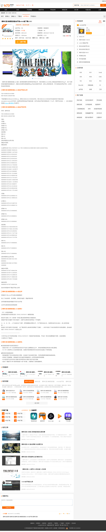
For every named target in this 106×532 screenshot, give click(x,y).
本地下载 (7, 413)
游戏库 (9, 13)
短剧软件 (97, 104)
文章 (99, 9)
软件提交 (68, 524)
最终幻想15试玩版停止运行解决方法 (32, 456)
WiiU (90, 81)
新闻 (7, 16)
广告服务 (62, 524)
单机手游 (41, 9)
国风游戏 (79, 113)
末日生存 (99, 113)
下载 (20, 16)
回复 (69, 514)
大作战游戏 (88, 104)
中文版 (21, 37)
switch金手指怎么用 (27, 481)
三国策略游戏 (81, 108)
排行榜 (76, 9)
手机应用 (52, 9)
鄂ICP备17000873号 (64, 526)
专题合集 (88, 9)
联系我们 (38, 524)
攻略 (13, 16)
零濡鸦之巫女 (81, 56)
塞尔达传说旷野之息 (83, 46)
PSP (81, 72)
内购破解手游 (89, 113)
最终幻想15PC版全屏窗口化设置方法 (32, 444)
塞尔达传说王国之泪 (83, 49)
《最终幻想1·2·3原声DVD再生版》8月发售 (34, 469)
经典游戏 (90, 85)
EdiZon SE (80, 37)
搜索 (103, 5)
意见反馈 (74, 524)
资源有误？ (25, 410)
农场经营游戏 (98, 108)
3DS (81, 76)
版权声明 (50, 524)
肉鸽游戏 (79, 117)
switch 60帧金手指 (82, 43)
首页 (6, 9)
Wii (81, 81)
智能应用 (64, 9)
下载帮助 (56, 524)
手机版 (33, 16)
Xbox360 (80, 85)
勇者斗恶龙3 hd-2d (82, 52)
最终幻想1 (14, 13)
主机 (17, 9)
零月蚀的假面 (81, 59)
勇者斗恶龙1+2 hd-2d (83, 40)
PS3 (100, 81)
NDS (90, 76)
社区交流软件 (89, 100)
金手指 (26, 16)
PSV (90, 72)
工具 (100, 89)
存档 (90, 89)
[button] (32, 78)
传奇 (89, 108)
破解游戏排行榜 (50, 526)
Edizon (7, 103)
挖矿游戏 (79, 100)
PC (100, 85)
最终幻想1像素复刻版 (13, 372)
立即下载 (89, 33)
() (61, 514)
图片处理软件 (89, 117)
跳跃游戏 (79, 104)
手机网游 (29, 9)
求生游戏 (99, 100)
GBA (100, 76)
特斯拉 (12, 103)
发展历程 (44, 524)
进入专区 (37, 403)
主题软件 (99, 117)
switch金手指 (81, 25)
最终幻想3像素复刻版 (83, 62)
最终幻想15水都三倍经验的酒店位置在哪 (33, 432)
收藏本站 (104, 1)
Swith (100, 72)
